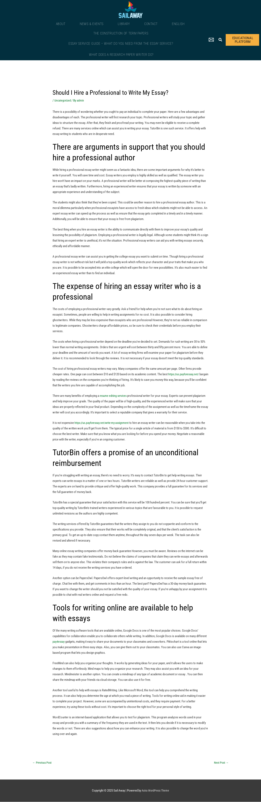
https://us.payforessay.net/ (184, 374)
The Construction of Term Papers (120, 33)
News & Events (91, 24)
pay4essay (59, 641)
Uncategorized (63, 100)
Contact (151, 24)
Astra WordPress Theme (155, 791)
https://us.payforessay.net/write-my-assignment (103, 423)
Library (124, 24)
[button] (220, 39)
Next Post (221, 763)
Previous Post (42, 763)
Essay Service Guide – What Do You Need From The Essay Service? (121, 44)
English (178, 24)
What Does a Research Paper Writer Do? (121, 55)
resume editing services (114, 396)
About (61, 24)
